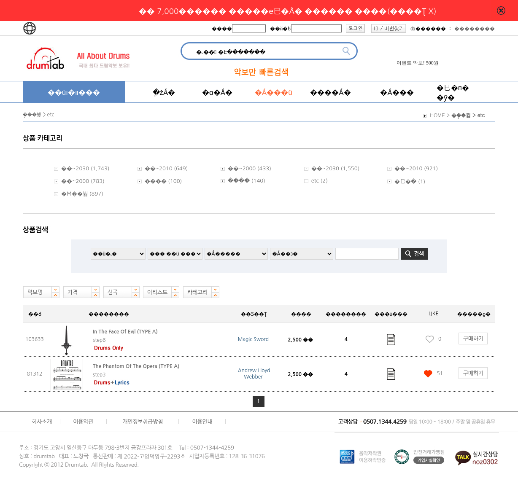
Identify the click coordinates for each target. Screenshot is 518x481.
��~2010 (159, 168)
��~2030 (75, 168)
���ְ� (239, 180)
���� (156, 181)
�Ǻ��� (396, 92)
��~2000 (242, 168)
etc (315, 180)
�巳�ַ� (405, 181)
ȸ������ (428, 29)
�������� (474, 29)
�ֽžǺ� (164, 92)
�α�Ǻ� (217, 92)
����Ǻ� (330, 92)
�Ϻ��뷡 (74, 193)
